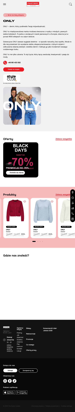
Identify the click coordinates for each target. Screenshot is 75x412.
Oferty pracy (31, 350)
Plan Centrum (20, 345)
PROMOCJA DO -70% (17, 168)
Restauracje (30, 334)
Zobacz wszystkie (64, 139)
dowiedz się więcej (16, 172)
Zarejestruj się (28, 370)
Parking (19, 333)
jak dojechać (20, 336)
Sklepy (28, 328)
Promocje (29, 339)
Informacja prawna (37, 406)
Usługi (19, 351)
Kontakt (19, 349)
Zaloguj (10, 370)
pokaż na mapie (13, 69)
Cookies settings (66, 406)
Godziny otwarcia (20, 341)
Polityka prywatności (52, 406)
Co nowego (30, 345)
